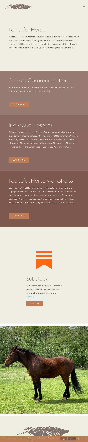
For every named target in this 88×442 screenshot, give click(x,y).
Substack (30, 297)
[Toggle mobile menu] (84, 7)
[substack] (44, 245)
